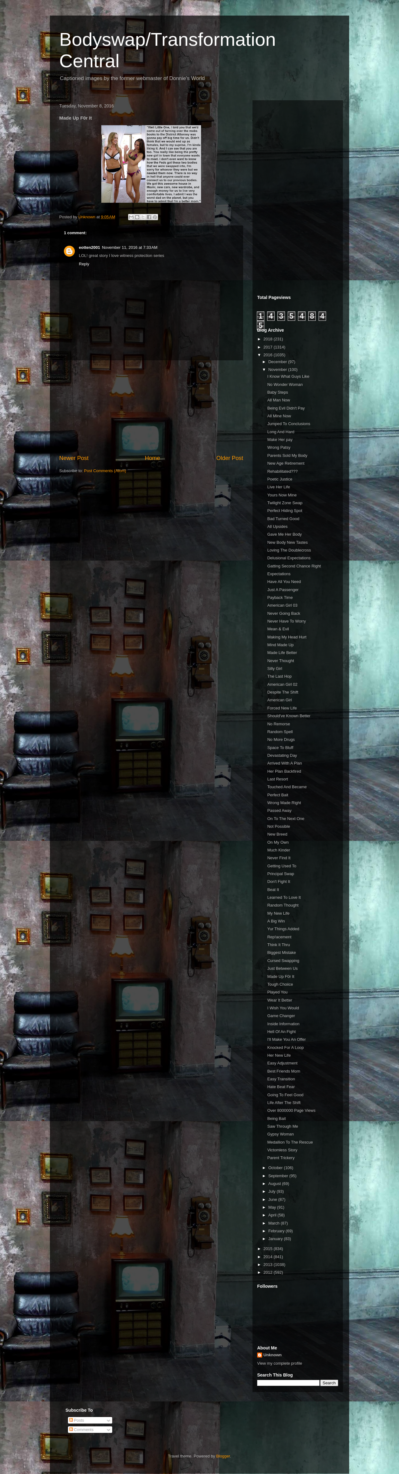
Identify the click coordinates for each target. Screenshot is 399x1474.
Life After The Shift (283, 1102)
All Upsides (277, 526)
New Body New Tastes (287, 542)
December (278, 361)
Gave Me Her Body (284, 534)
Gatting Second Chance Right (294, 566)
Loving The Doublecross (289, 550)
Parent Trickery (280, 1157)
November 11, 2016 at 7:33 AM (129, 247)
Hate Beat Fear (281, 1086)
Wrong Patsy (278, 447)
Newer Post (74, 458)
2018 (268, 339)
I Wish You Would (283, 1008)
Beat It (273, 889)
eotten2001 (89, 247)
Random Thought (282, 905)
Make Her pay (279, 439)
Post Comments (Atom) (105, 470)
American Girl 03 (282, 605)
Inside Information (283, 1023)
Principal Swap (280, 873)
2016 (268, 355)
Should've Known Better (288, 715)
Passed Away (279, 810)
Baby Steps (277, 392)
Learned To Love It (283, 897)
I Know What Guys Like (288, 376)
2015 (268, 1248)
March (274, 1223)
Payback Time (280, 597)
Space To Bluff (280, 747)
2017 (268, 347)
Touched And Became (286, 786)
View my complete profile (279, 1363)
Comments (81, 1429)
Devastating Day (282, 755)
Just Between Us (282, 968)
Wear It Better (279, 1000)
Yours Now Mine (281, 495)
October (276, 1167)
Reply (84, 264)
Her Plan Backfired (284, 771)
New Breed (277, 834)
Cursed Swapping (283, 960)
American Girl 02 (282, 684)
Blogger (223, 1456)
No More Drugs (281, 739)
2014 (268, 1256)
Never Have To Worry (286, 621)
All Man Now (278, 400)
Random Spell (280, 731)
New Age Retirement (285, 463)
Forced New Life (282, 708)
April (273, 1215)
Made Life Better (282, 652)
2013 (268, 1264)
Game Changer (281, 1015)
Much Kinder (278, 850)
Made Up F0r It (280, 976)
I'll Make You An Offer (286, 1039)
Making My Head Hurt (286, 637)
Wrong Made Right (284, 802)
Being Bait (276, 1118)
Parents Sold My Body (287, 455)
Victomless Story (282, 1150)
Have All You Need (284, 581)
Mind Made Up (280, 644)
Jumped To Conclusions (288, 423)
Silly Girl (274, 668)
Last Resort (277, 779)
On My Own (278, 842)
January (276, 1238)
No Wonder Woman (285, 384)
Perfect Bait (277, 795)
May (272, 1207)
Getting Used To (281, 866)
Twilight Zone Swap (284, 502)
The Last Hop (279, 676)
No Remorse (278, 724)
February (277, 1231)
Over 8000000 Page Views (291, 1110)
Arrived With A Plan (284, 763)
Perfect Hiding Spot (284, 510)
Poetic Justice (279, 479)
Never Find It (278, 857)
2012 (268, 1272)
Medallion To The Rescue (290, 1142)
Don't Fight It (278, 881)
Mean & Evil (278, 629)
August (275, 1183)
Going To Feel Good (285, 1094)
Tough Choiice (280, 984)
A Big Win (276, 921)
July (272, 1191)
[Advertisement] (151, 407)
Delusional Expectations (288, 558)
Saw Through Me (282, 1126)
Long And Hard (280, 431)
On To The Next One (285, 818)
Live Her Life (278, 487)
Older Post (229, 458)
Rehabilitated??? (282, 471)
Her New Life (279, 1055)
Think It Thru (278, 944)
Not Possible (278, 826)
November (278, 369)
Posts (76, 1420)
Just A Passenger (282, 589)
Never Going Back (283, 613)
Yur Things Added (283, 929)
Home (152, 458)
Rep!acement (279, 937)
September (278, 1175)
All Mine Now (279, 416)
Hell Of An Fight (281, 1031)
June (273, 1199)
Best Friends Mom (283, 1071)
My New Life (278, 913)
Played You (277, 992)
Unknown (272, 1355)
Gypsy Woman (280, 1134)
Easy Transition (281, 1079)
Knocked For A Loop (285, 1047)
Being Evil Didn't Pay (286, 408)
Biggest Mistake (281, 952)
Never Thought (280, 660)
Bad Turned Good (283, 518)
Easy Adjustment (282, 1063)
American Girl (279, 700)
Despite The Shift (282, 692)
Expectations (278, 573)
